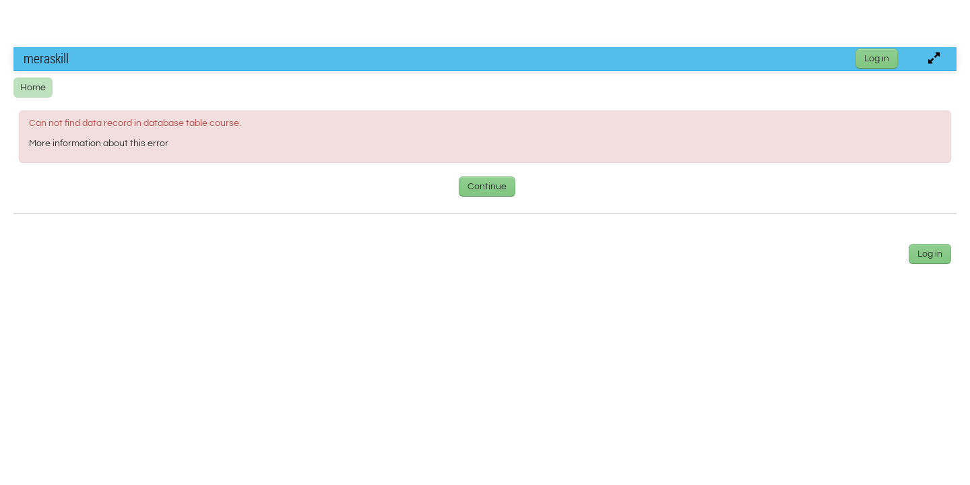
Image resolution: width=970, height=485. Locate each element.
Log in (876, 58)
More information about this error (98, 143)
